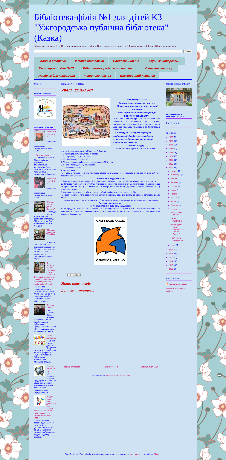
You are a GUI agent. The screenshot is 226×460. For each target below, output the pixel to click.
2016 (171, 254)
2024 (171, 145)
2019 (171, 164)
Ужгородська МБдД (178, 284)
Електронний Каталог (137, 75)
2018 (171, 168)
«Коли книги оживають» (176, 239)
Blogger (157, 454)
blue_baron (135, 454)
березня (175, 205)
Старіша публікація (149, 367)
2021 (171, 156)
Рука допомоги (42, 155)
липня (174, 190)
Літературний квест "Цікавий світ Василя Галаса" (177, 229)
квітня (174, 201)
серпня (174, 186)
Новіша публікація (71, 367)
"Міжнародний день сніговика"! (51, 233)
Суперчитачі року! (159, 68)
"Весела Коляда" (50, 306)
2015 (171, 257)
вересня (175, 182)
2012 (171, 269)
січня (173, 245)
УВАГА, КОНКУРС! (176, 219)
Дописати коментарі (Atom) (118, 376)
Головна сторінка (52, 61)
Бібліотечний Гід (126, 61)
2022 (171, 152)
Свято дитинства (51, 337)
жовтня (174, 179)
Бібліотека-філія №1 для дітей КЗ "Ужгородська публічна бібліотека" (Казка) (101, 27)
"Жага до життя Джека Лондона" (50, 205)
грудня (174, 171)
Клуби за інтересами (164, 61)
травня (174, 197)
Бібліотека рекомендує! (51, 133)
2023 (171, 148)
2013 (171, 265)
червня (174, 194)
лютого (174, 209)
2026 (171, 137)
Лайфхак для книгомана (57, 75)
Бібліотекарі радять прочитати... (109, 68)
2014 (171, 261)
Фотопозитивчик (97, 75)
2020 (171, 160)
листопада (176, 175)
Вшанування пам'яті (176, 213)
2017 (171, 250)
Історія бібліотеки (89, 61)
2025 (171, 141)
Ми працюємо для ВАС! (56, 68)
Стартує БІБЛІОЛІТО (50, 368)
